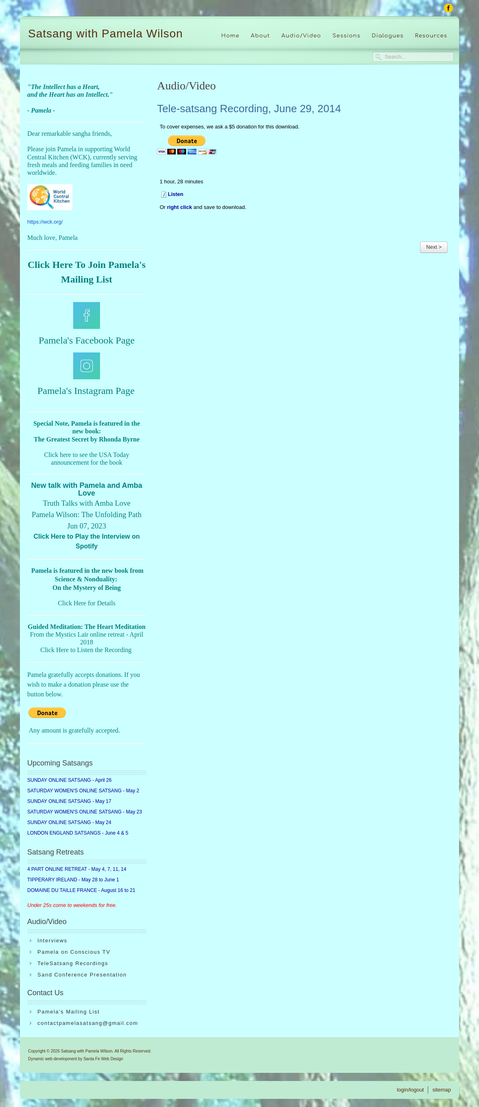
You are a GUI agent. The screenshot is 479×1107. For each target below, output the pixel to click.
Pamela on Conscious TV (73, 952)
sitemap (441, 1090)
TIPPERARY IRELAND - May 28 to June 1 (73, 880)
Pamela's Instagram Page (86, 390)
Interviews (52, 940)
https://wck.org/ (45, 222)
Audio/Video (301, 36)
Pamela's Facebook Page (87, 340)
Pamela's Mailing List (68, 1012)
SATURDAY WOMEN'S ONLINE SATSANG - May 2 (83, 791)
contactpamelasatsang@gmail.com (87, 1023)
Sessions (347, 36)
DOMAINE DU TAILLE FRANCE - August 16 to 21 (81, 890)
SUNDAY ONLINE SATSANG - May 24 (69, 822)
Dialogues (387, 36)
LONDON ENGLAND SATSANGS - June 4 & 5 (77, 833)
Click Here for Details (86, 603)
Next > (434, 247)
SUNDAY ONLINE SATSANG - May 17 (69, 801)
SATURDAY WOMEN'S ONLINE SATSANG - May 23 (84, 812)
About (260, 36)
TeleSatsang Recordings (72, 963)
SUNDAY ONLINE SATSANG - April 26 (69, 780)
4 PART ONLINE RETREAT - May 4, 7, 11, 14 (76, 869)
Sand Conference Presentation (82, 975)
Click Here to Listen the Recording (85, 649)
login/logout (410, 1090)
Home (230, 36)
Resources (431, 36)
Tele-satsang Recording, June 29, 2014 (249, 108)
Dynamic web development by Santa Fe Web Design (75, 1059)
